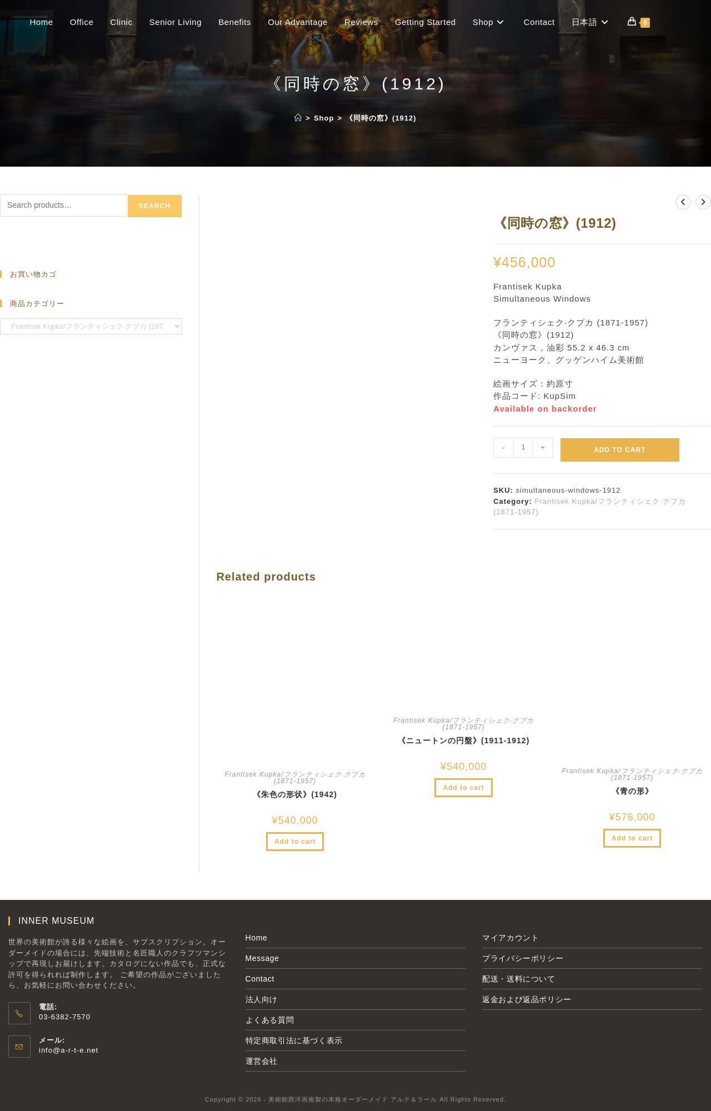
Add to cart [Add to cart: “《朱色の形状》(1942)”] (295, 841)
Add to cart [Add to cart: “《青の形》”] (632, 838)
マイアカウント (510, 937)
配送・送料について (518, 978)
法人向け (262, 999)
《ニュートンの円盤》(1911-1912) (463, 740)
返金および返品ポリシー (527, 999)
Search (155, 206)
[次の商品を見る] (703, 202)
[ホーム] (298, 118)
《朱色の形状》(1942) (295, 794)
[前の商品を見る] (683, 202)
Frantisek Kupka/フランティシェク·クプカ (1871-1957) (294, 777)
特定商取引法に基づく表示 (294, 1040)
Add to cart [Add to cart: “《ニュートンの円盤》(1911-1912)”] (463, 788)
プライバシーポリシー (522, 958)
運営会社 (262, 1061)
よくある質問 (270, 1019)
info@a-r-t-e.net (68, 1050)
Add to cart (619, 450)
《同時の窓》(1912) (381, 118)
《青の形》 (632, 791)
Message (262, 958)
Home (257, 937)
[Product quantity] (523, 448)
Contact (260, 978)
